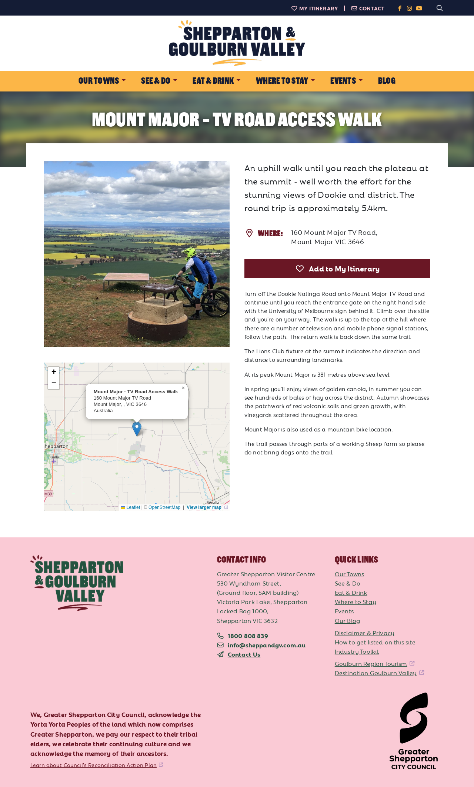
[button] (136, 429)
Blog (386, 81)
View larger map (205, 507)
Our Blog (347, 620)
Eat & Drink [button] (213, 81)
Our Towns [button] (99, 81)
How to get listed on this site (375, 642)
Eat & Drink (351, 592)
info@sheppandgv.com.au (267, 644)
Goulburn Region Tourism (371, 663)
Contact (367, 8)
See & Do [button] (155, 81)
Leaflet (130, 507)
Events (344, 611)
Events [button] (343, 81)
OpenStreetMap (165, 507)
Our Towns (349, 574)
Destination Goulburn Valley (376, 672)
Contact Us (244, 654)
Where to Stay (355, 601)
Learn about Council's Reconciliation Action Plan (93, 764)
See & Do (347, 583)
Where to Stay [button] (282, 81)
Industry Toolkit (357, 651)
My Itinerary (314, 8)
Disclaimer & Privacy (364, 632)
